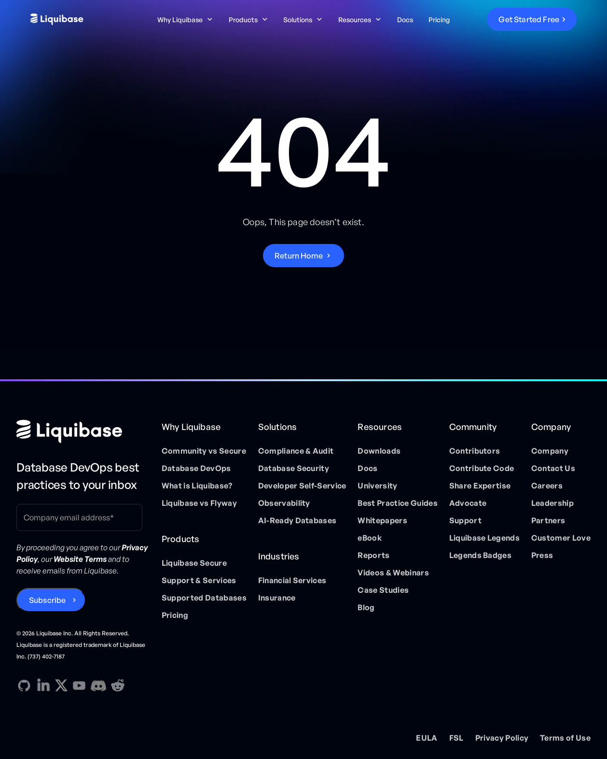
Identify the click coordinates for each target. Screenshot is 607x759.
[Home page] (83, 431)
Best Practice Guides (397, 503)
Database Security (293, 468)
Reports (373, 555)
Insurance (277, 597)
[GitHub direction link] (24, 685)
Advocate (468, 503)
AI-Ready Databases (297, 520)
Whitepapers (382, 520)
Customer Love (561, 538)
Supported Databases (204, 597)
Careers (547, 485)
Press (542, 555)
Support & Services (199, 580)
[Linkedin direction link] (43, 685)
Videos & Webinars (393, 572)
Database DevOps (196, 468)
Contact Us (553, 468)
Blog (366, 607)
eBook (370, 538)
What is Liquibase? (197, 485)
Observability (284, 503)
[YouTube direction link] (79, 685)
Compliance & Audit (296, 451)
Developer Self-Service (302, 485)
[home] (88, 19)
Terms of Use (565, 738)
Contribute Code (481, 468)
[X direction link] (61, 685)
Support (465, 520)
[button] (185, 20)
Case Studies (383, 590)
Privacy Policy (501, 738)
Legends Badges (480, 555)
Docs (405, 19)
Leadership (552, 503)
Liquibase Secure (194, 563)
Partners (548, 520)
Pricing (439, 19)
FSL (456, 738)
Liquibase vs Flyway (199, 503)
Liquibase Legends (484, 538)
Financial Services (292, 580)
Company (549, 451)
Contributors (474, 451)
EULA (426, 738)
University (377, 485)
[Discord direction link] (98, 685)
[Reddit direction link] (117, 685)
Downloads (379, 451)
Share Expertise (480, 485)
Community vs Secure (204, 451)
